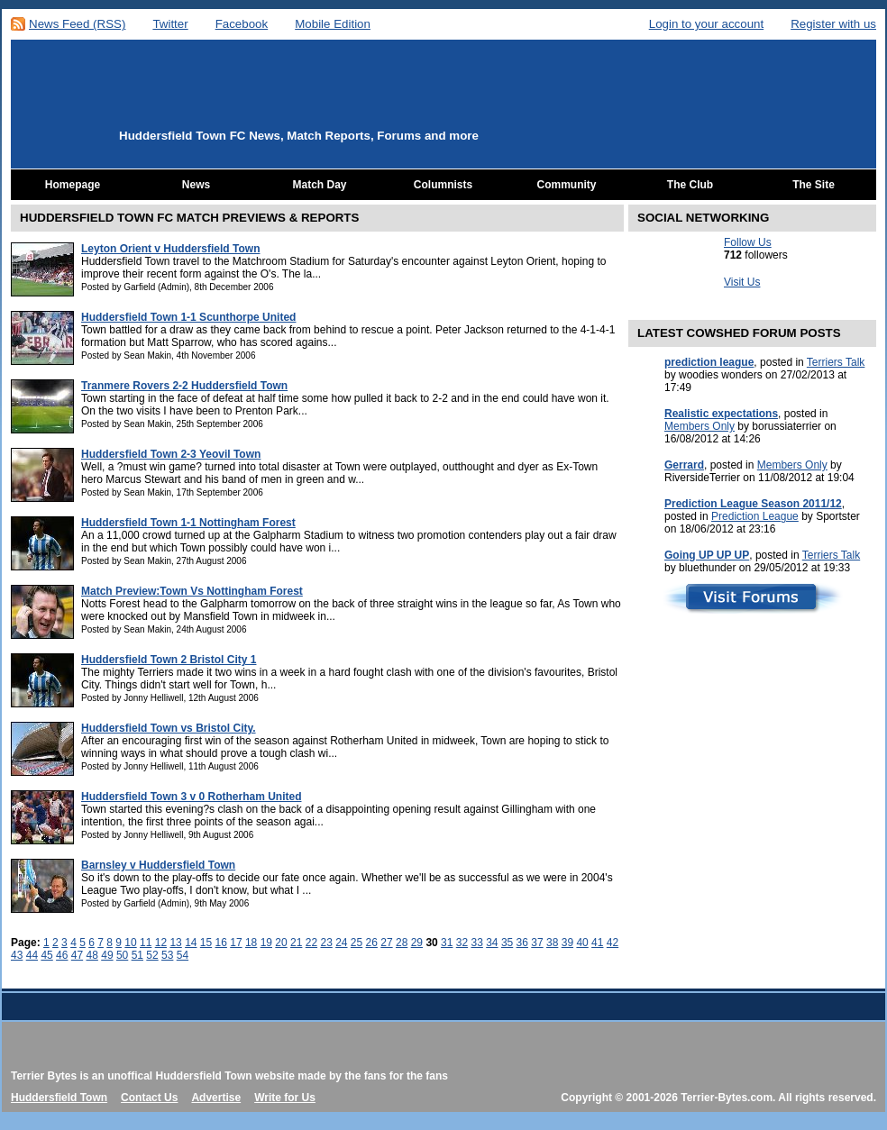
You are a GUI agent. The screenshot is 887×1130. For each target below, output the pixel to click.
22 (311, 942)
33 (476, 942)
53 (167, 955)
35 (507, 942)
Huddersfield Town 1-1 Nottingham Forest (188, 522)
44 (32, 955)
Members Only (699, 426)
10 (130, 942)
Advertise (216, 1097)
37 (537, 942)
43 (17, 955)
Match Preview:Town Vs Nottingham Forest (192, 591)
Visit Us (742, 282)
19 (266, 942)
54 (182, 955)
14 (191, 942)
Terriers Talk (835, 362)
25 (356, 942)
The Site (813, 184)
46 (62, 955)
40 (582, 942)
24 (341, 942)
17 (236, 942)
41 (597, 942)
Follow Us (748, 242)
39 (567, 942)
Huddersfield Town (59, 1097)
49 (107, 955)
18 (251, 942)
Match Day (319, 184)
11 (145, 942)
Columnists (443, 184)
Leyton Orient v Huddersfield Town (170, 248)
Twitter (169, 24)
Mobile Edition (332, 24)
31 (447, 942)
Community (567, 184)
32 (462, 942)
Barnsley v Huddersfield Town (158, 865)
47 (77, 955)
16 (221, 942)
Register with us (833, 24)
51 (137, 955)
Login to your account (706, 24)
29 (417, 942)
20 (281, 942)
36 (522, 942)
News (196, 184)
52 (152, 955)
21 (296, 942)
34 (492, 942)
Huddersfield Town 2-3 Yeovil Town (171, 454)
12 (161, 942)
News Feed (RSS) (77, 24)
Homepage (72, 184)
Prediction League (755, 516)
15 (206, 942)
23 (326, 942)
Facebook (242, 24)
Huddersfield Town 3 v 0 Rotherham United (191, 796)
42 (612, 942)
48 (92, 955)
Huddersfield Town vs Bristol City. (168, 728)
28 (401, 942)
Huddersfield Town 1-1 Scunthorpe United (188, 317)
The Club (690, 184)
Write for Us (284, 1097)
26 (372, 942)
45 (46, 955)
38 (552, 942)
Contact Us (149, 1097)
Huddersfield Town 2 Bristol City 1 (168, 659)
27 (386, 942)
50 (122, 955)
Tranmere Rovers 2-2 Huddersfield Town (184, 385)
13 (175, 942)
